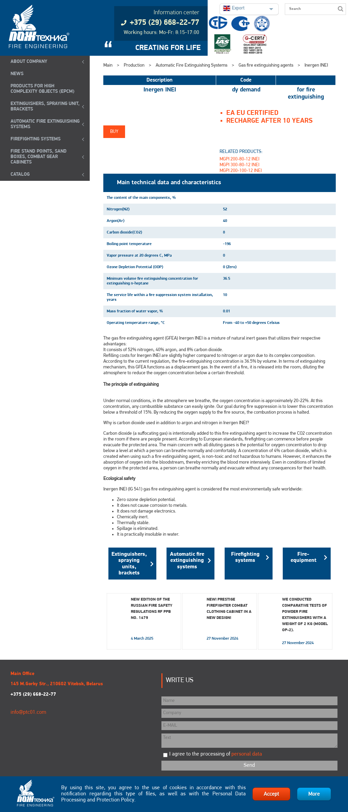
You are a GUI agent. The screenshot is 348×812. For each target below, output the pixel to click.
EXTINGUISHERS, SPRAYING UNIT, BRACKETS (45, 106)
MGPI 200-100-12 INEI (241, 170)
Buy (114, 131)
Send (249, 765)
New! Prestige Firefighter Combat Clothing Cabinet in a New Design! (229, 609)
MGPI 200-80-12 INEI (239, 159)
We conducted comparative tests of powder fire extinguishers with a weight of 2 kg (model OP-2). (305, 615)
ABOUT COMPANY (29, 61)
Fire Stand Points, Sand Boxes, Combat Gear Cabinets (39, 157)
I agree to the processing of (215, 754)
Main (107, 65)
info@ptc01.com (28, 712)
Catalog (20, 174)
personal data (246, 754)
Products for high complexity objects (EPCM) (42, 89)
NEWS (17, 73)
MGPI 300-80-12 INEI (239, 165)
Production (134, 65)
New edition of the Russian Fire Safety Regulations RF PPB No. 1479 (151, 609)
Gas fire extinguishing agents (266, 65)
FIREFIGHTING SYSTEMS (35, 139)
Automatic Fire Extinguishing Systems (45, 124)
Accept (271, 794)
